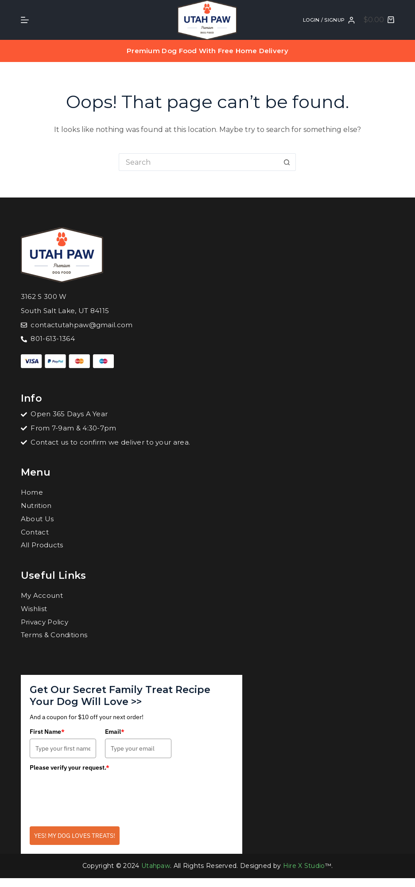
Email (114, 732)
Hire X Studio (304, 866)
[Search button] (287, 162)
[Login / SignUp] (329, 20)
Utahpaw (155, 866)
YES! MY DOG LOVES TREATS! (74, 836)
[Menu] (25, 20)
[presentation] (97, 792)
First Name (47, 732)
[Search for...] (198, 162)
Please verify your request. (69, 767)
